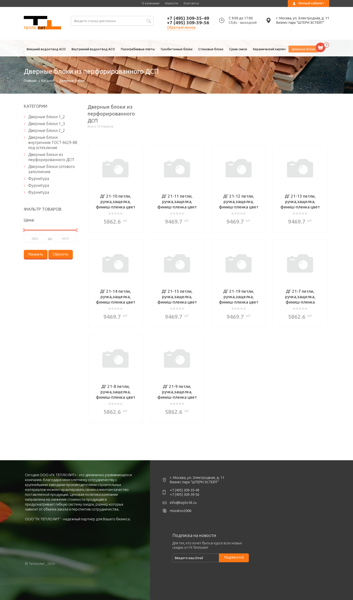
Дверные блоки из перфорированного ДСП (42, 23)
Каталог (47, 81)
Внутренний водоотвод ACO (93, 49)
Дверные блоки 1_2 (46, 117)
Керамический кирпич (269, 49)
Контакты (191, 3)
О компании (150, 3)
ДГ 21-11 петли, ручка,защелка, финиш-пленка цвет (177, 201)
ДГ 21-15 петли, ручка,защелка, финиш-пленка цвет (177, 296)
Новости (171, 3)
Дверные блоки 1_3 (46, 123)
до (50, 238)
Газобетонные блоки (176, 49)
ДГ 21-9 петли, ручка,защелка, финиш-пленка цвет (177, 391)
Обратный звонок (181, 27)
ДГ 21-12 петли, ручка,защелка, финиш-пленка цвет (238, 201)
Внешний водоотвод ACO (46, 49)
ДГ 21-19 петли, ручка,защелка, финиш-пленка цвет (238, 296)
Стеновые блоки (210, 49)
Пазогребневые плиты (138, 49)
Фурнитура (38, 178)
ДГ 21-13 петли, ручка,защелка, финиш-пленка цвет (300, 201)
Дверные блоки (303, 49)
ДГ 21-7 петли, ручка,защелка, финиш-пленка (300, 296)
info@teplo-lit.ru (183, 502)
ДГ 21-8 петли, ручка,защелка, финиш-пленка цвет (115, 391)
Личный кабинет (311, 3)
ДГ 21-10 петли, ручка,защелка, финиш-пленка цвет (115, 201)
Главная (30, 81)
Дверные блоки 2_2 (46, 130)
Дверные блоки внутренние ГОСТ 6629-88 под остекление (52, 142)
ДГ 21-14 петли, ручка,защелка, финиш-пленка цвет (115, 296)
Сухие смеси (238, 49)
